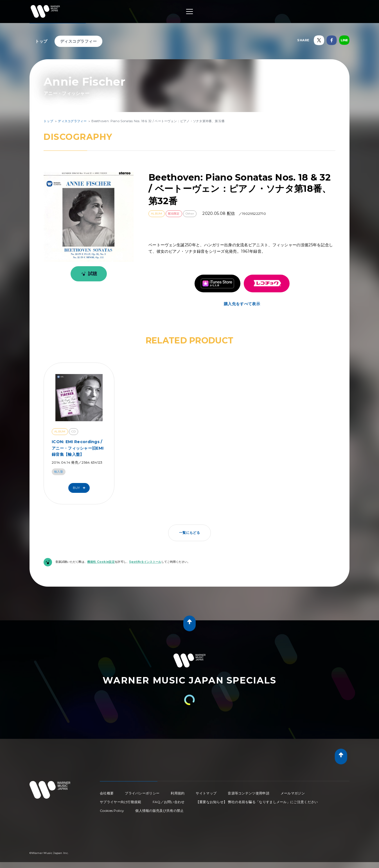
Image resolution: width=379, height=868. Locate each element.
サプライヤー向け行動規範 (120, 802)
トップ (41, 41)
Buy (80, 488)
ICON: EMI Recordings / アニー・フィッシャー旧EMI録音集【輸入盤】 (77, 448)
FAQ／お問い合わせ (169, 802)
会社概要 (107, 793)
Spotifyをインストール (145, 562)
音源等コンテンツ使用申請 (248, 793)
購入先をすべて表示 (242, 303)
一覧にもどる (189, 532)
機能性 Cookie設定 (101, 562)
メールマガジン (293, 793)
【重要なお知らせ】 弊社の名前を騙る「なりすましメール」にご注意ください (257, 802)
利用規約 (177, 793)
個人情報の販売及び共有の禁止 (159, 810)
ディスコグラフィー (78, 41)
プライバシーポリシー (142, 793)
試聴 (88, 273)
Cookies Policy (112, 810)
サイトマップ (206, 793)
